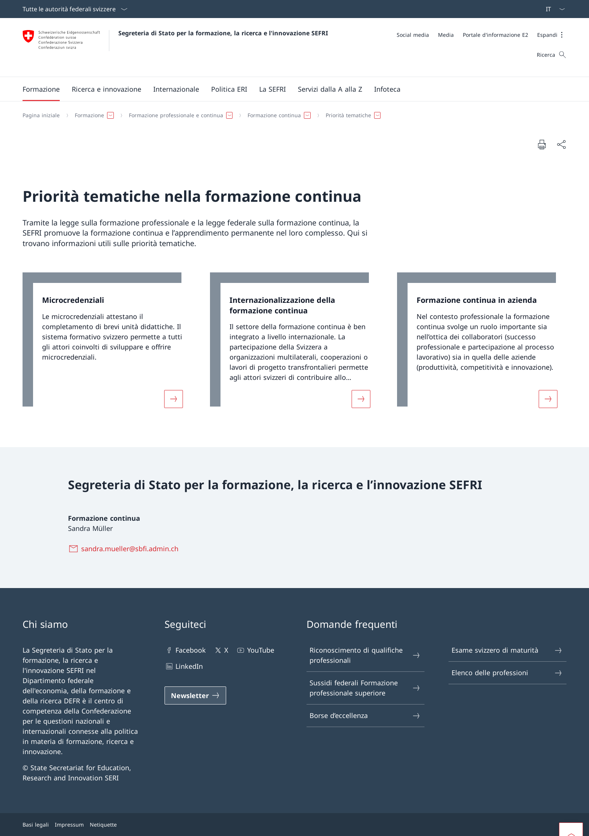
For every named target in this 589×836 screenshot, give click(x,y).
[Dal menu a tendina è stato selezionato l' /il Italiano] (552, 9)
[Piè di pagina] (294, 824)
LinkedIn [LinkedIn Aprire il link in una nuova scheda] (184, 666)
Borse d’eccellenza (365, 715)
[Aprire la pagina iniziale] (175, 47)
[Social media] (412, 35)
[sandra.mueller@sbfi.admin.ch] (125, 549)
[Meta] (481, 34)
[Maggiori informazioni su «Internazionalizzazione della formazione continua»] (361, 399)
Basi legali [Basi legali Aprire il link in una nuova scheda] (36, 824)
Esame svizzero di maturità (507, 650)
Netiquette (103, 824)
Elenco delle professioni (507, 672)
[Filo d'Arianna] (291, 115)
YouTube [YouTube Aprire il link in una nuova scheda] (255, 650)
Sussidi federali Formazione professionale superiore (365, 687)
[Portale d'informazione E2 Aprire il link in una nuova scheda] (495, 35)
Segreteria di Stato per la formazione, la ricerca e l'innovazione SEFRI (223, 33)
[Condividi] (561, 144)
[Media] (445, 35)
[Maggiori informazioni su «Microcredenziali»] (173, 399)
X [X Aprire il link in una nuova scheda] (220, 650)
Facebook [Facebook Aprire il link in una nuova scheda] (185, 650)
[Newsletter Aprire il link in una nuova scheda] (195, 695)
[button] (552, 34)
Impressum (69, 824)
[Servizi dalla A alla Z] (330, 89)
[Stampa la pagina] (541, 144)
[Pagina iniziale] (41, 115)
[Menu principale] (288, 89)
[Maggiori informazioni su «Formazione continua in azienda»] (548, 399)
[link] (107, 344)
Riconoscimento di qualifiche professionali (365, 655)
